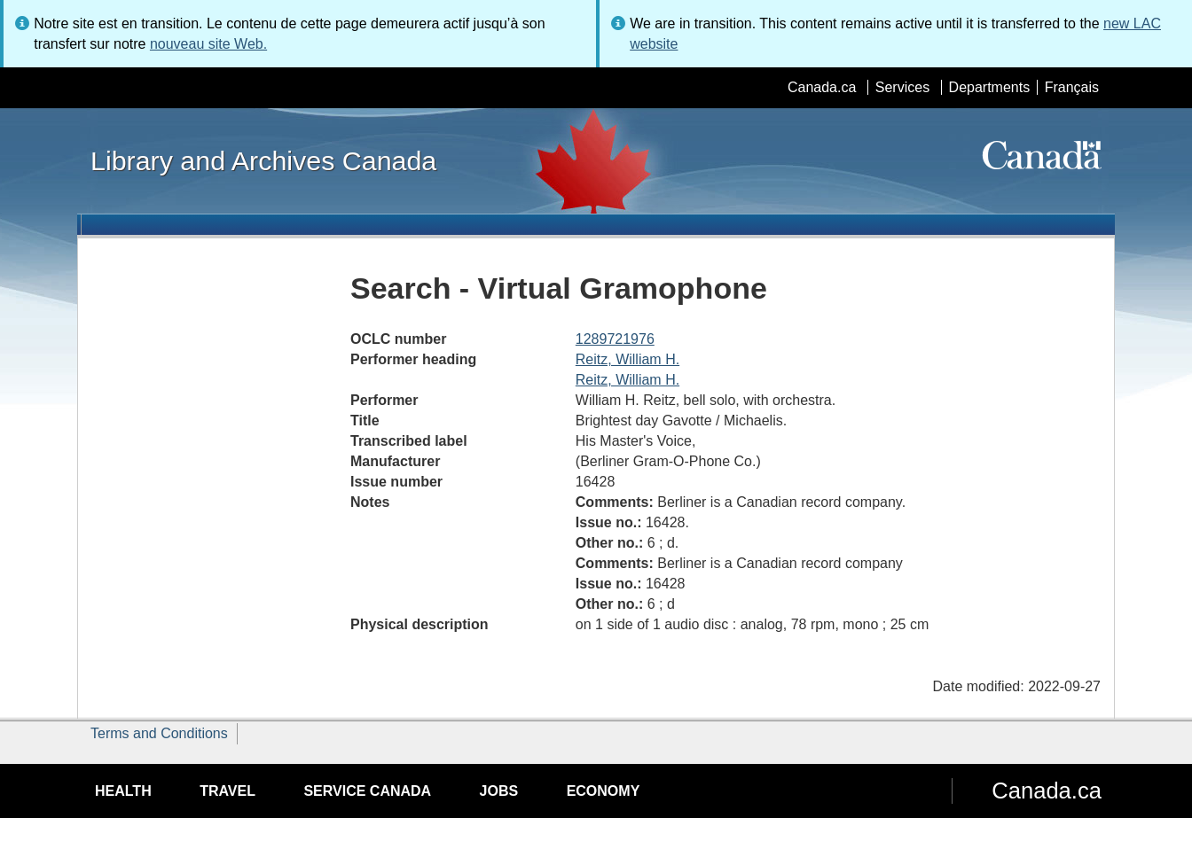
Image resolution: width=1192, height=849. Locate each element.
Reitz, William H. (627, 359)
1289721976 (615, 339)
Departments (990, 87)
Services (902, 87)
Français (1072, 87)
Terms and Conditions (159, 733)
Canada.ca (822, 87)
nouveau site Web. (208, 43)
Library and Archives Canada (263, 160)
